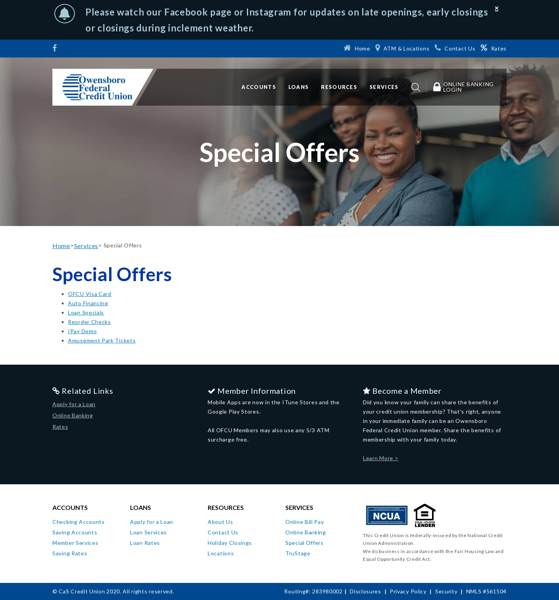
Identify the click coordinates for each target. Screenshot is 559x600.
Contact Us (223, 532)
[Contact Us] (455, 48)
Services (86, 245)
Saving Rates (69, 553)
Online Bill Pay (304, 521)
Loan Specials (86, 312)
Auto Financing (88, 303)
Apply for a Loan (73, 404)
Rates (60, 426)
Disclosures (365, 591)
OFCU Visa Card (89, 293)
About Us (220, 521)
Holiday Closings (230, 542)
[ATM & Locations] (402, 48)
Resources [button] (339, 87)
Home (61, 245)
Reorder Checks (89, 321)
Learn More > (380, 458)
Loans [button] (298, 87)
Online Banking (72, 415)
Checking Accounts (78, 521)
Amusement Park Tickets (101, 340)
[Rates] (494, 48)
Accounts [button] (258, 87)
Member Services (75, 542)
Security (446, 591)
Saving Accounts (74, 532)
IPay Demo (82, 331)
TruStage (298, 553)
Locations (221, 553)
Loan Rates (145, 542)
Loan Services (148, 532)
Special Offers (304, 542)
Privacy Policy (408, 591)
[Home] (357, 48)
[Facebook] (55, 49)
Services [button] (384, 87)
